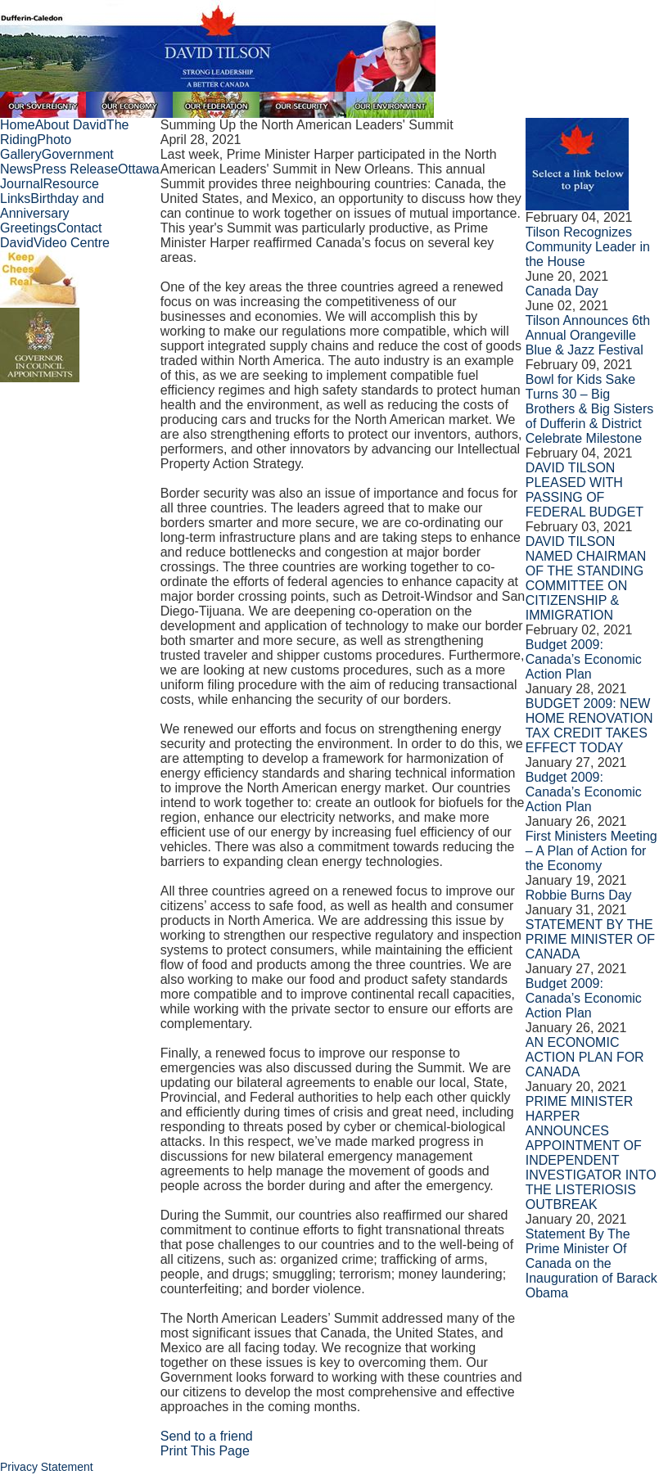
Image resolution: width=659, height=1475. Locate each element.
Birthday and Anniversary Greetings (52, 213)
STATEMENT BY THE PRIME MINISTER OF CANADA (590, 939)
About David (70, 125)
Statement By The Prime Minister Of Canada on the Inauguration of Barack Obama (591, 1263)
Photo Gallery (35, 147)
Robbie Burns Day (579, 895)
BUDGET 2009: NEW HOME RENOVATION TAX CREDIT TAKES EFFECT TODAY (589, 726)
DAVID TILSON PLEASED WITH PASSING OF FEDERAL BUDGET (584, 490)
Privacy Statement (46, 1466)
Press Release (75, 169)
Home (17, 125)
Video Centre (72, 243)
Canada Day (562, 291)
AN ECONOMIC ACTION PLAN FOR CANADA (585, 1057)
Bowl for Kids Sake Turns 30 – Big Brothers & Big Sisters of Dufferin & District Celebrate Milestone (590, 408)
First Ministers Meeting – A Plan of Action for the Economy (591, 851)
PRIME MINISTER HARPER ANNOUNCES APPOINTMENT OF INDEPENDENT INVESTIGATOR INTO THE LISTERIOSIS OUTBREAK (591, 1152)
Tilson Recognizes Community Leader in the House (588, 246)
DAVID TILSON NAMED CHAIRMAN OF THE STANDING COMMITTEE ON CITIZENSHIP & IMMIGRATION (586, 578)
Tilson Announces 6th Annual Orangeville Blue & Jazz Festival (588, 335)
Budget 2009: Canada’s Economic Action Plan (584, 659)
